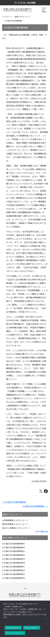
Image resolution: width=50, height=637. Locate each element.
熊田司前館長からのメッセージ (15, 524)
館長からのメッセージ (22, 16)
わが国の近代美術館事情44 (13, 547)
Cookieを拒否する (31, 628)
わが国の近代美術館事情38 (13, 562)
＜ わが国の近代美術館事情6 (14, 502)
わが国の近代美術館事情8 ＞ (35, 506)
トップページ (6, 16)
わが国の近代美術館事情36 (13, 570)
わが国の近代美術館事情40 (13, 555)
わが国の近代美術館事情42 (13, 551)
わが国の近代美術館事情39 (13, 559)
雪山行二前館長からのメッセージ (16, 528)
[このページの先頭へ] (25, 588)
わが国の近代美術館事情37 (13, 566)
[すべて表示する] (41, 531)
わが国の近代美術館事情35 (13, 574)
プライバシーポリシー (15, 633)
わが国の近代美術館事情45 (13, 543)
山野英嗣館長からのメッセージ (15, 520)
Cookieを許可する (13, 628)
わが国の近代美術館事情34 (13, 578)
